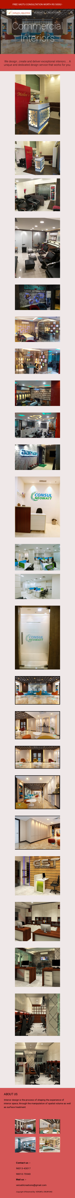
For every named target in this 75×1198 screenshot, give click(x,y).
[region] (37, 4)
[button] (3, 12)
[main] (37, 32)
